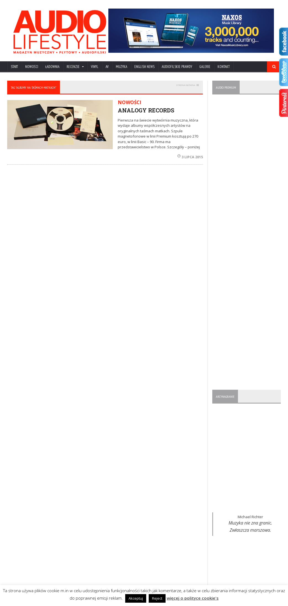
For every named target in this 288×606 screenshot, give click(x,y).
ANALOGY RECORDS (146, 110)
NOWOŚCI (31, 66)
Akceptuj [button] (136, 598)
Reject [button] (157, 598)
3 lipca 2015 (190, 156)
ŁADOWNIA (52, 66)
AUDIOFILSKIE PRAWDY (177, 66)
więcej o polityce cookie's (193, 598)
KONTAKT (224, 66)
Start (14, 66)
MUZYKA (121, 66)
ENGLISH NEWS (144, 66)
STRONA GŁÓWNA (185, 84)
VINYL (94, 66)
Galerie (204, 66)
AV (107, 66)
